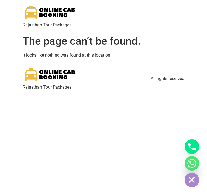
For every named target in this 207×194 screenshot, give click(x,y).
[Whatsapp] (192, 163)
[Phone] (192, 146)
